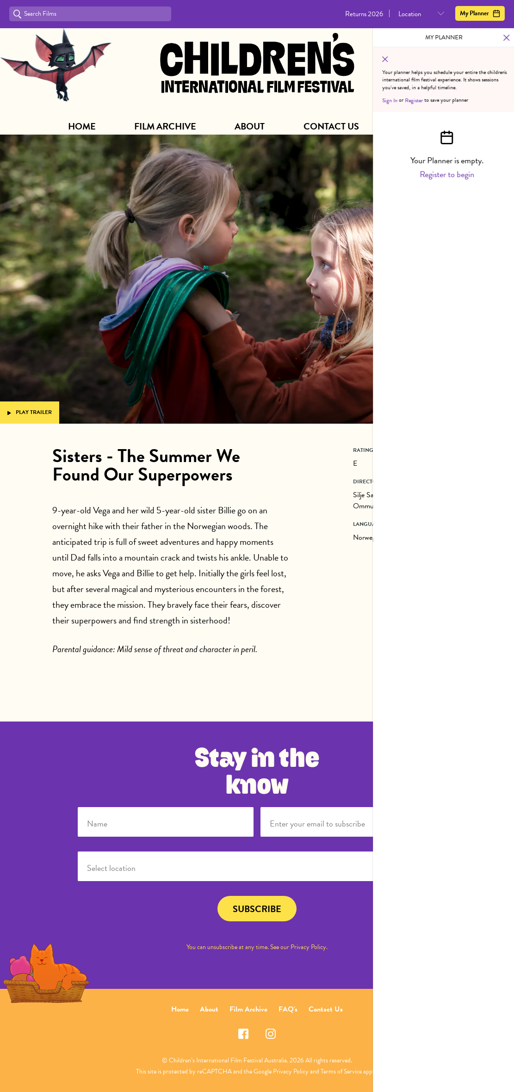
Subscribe (421, 126)
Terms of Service (341, 1071)
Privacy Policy (308, 947)
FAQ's (288, 1009)
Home (82, 126)
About (250, 126)
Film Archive (165, 126)
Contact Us (331, 126)
